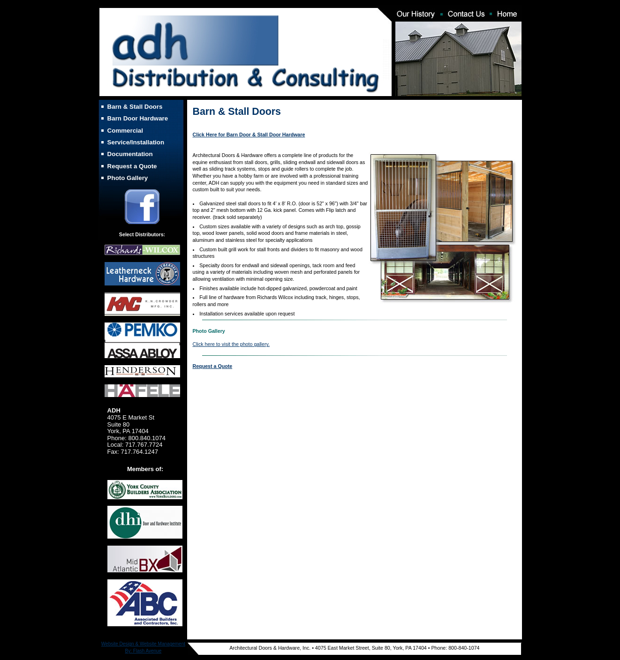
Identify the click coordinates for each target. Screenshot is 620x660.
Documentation (130, 154)
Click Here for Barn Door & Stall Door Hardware (249, 134)
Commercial (125, 130)
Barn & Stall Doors (135, 106)
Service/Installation (135, 142)
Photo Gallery (127, 177)
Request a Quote (132, 166)
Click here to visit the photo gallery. (231, 344)
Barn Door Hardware (137, 118)
